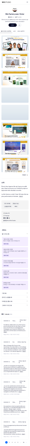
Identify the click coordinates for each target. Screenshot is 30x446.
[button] (15, 43)
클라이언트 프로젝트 (6, 31)
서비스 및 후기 (21, 31)
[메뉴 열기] (27, 2)
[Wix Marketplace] (6, 2)
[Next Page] (26, 442)
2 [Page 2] (9, 442)
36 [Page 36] (23, 442)
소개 (14, 31)
